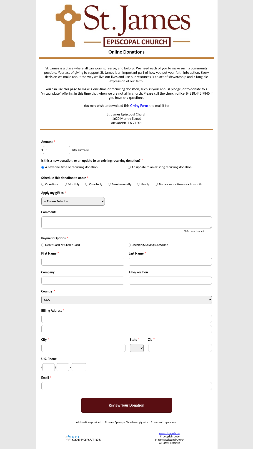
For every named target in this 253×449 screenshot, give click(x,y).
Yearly (143, 184)
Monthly (72, 184)
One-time (49, 184)
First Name (50, 253)
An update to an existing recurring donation (160, 167)
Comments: (49, 212)
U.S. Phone (49, 359)
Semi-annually (119, 184)
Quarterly (93, 184)
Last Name (137, 253)
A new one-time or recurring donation (69, 167)
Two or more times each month (178, 184)
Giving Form (139, 105)
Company (48, 272)
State (135, 340)
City (45, 340)
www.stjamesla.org (169, 433)
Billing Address (53, 311)
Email (46, 378)
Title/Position (138, 272)
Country (47, 291)
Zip (151, 340)
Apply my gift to (53, 193)
